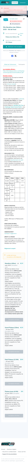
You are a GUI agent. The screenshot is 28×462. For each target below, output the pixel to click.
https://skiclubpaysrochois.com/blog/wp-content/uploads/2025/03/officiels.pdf (14, 71)
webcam (21, 99)
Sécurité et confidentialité (9, 452)
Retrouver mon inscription (14, 47)
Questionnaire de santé (17, 160)
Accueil (3, 449)
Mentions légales (11, 449)
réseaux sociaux (11, 84)
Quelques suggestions (10, 233)
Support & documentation (9, 454)
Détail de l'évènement (10, 64)
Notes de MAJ (22, 452)
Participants (22, 64)
